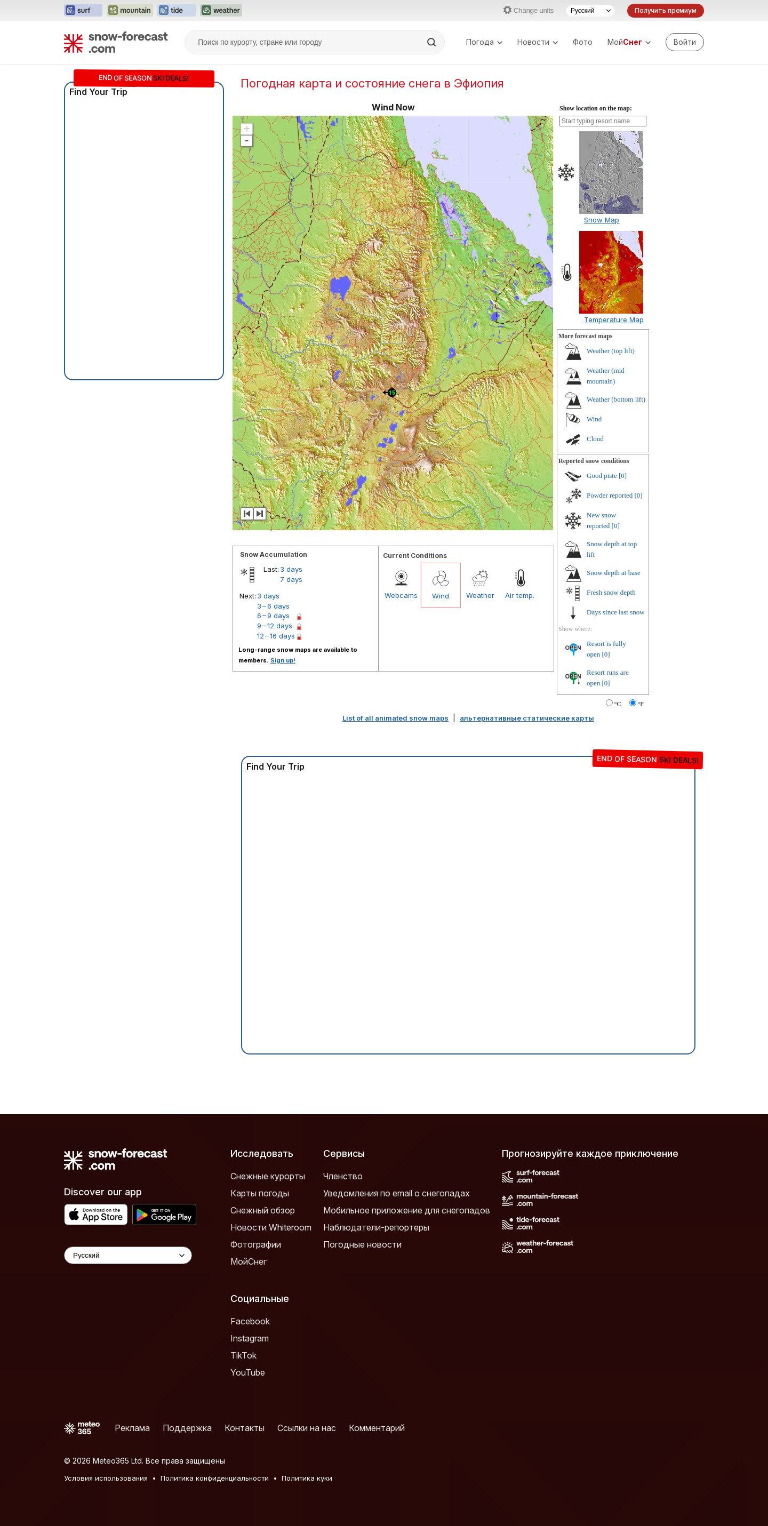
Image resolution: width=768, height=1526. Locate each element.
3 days (291, 569)
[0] (623, 476)
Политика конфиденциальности (215, 1478)
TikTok (243, 1355)
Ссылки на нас (306, 1428)
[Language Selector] (128, 1255)
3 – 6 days (273, 606)
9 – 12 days (274, 625)
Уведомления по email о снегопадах (396, 1193)
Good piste (602, 476)
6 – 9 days (273, 615)
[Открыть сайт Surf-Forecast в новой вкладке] (83, 11)
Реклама (132, 1428)
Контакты (245, 1428)
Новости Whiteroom (270, 1227)
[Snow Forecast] (115, 42)
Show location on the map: (595, 108)
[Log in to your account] (685, 42)
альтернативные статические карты (527, 718)
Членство (343, 1176)
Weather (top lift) (611, 351)
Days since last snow (616, 612)
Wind (440, 596)
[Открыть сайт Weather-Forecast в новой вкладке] (221, 11)
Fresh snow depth (611, 592)
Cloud (595, 439)
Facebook (250, 1321)
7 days (291, 579)
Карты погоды (259, 1193)
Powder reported (610, 495)
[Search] (432, 42)
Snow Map (601, 219)
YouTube (247, 1372)
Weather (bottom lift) (616, 399)
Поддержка (187, 1428)
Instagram (249, 1338)
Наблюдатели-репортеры (376, 1227)
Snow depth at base (614, 573)
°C (617, 704)
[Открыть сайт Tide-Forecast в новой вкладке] (176, 11)
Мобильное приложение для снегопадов (406, 1210)
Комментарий (377, 1428)
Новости (537, 41)
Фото (583, 41)
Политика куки (307, 1478)
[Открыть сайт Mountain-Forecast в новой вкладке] (130, 11)
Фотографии (255, 1244)
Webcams (401, 595)
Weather (480, 595)
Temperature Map (614, 319)
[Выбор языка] (590, 11)
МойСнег (248, 1261)
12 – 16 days (276, 636)
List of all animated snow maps (395, 718)
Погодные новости (362, 1244)
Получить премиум (666, 10)
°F (641, 704)
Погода (484, 41)
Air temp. (519, 595)
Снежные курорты (267, 1176)
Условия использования (106, 1478)
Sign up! (282, 660)
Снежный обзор (262, 1210)
